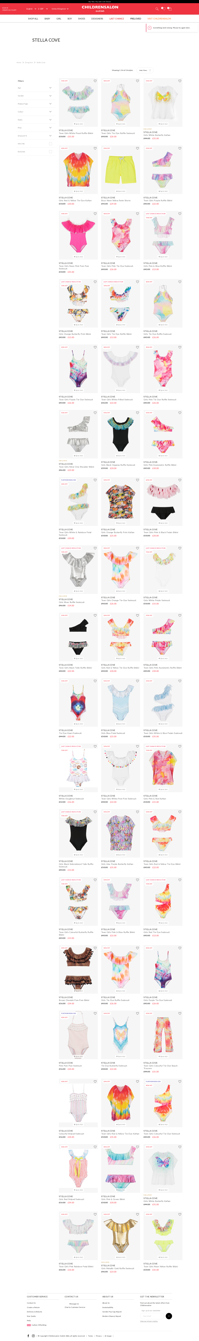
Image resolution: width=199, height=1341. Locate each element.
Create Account (9, 10)
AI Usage (108, 1336)
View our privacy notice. (149, 1321)
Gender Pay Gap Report (112, 1312)
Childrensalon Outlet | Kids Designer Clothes (100, 8)
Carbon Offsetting (36, 1325)
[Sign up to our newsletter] (169, 1316)
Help (29, 1320)
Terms (90, 1336)
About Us (106, 1303)
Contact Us (31, 1303)
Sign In (5, 8)
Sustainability (107, 1307)
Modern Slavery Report (111, 1316)
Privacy (99, 1336)
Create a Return (33, 1307)
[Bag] (170, 8)
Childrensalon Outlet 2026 (58, 1336)
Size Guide (31, 1316)
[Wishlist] (164, 8)
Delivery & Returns (34, 1312)
